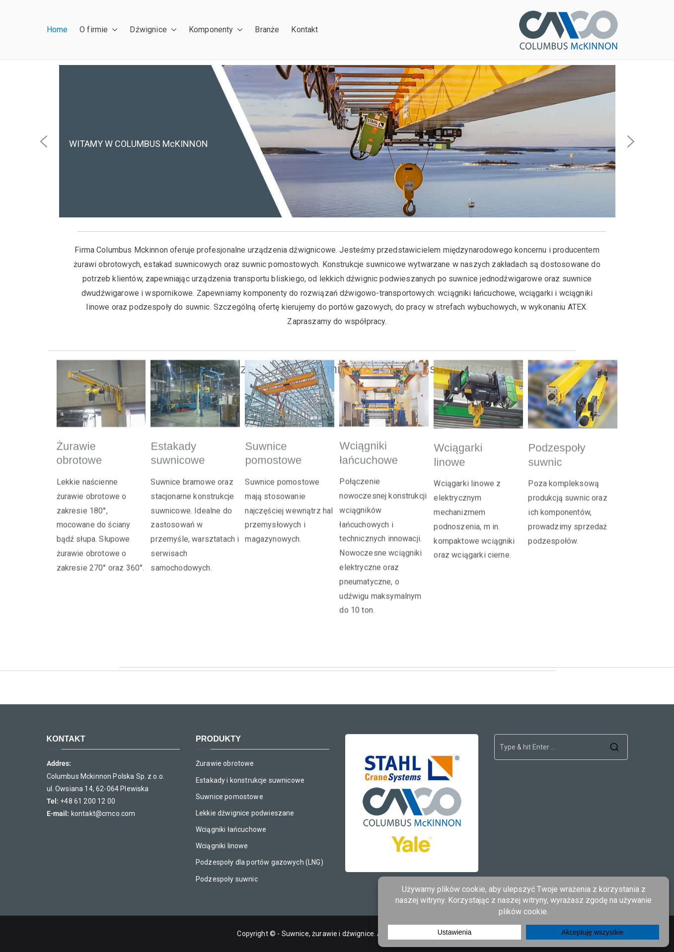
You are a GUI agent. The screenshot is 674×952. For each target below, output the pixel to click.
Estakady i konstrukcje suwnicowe (250, 780)
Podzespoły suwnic (227, 879)
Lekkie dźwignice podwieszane (245, 813)
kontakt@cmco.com (103, 813)
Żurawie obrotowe (225, 763)
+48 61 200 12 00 (87, 801)
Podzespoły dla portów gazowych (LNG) (259, 862)
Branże (267, 29)
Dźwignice (153, 30)
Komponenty (216, 30)
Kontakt (304, 29)
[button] (113, 30)
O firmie (98, 30)
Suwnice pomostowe (229, 797)
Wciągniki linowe (222, 846)
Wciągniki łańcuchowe (231, 829)
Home (57, 29)
